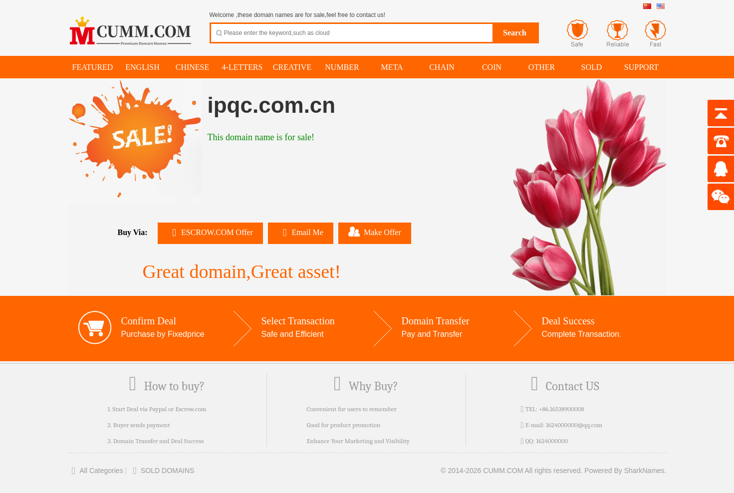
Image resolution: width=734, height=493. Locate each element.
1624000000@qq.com (574, 425)
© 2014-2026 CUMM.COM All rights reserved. (511, 471)
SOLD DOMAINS (161, 471)
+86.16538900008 (561, 409)
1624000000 (552, 441)
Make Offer (374, 232)
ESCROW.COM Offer (210, 232)
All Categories (95, 471)
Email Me (300, 232)
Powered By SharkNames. (625, 471)
